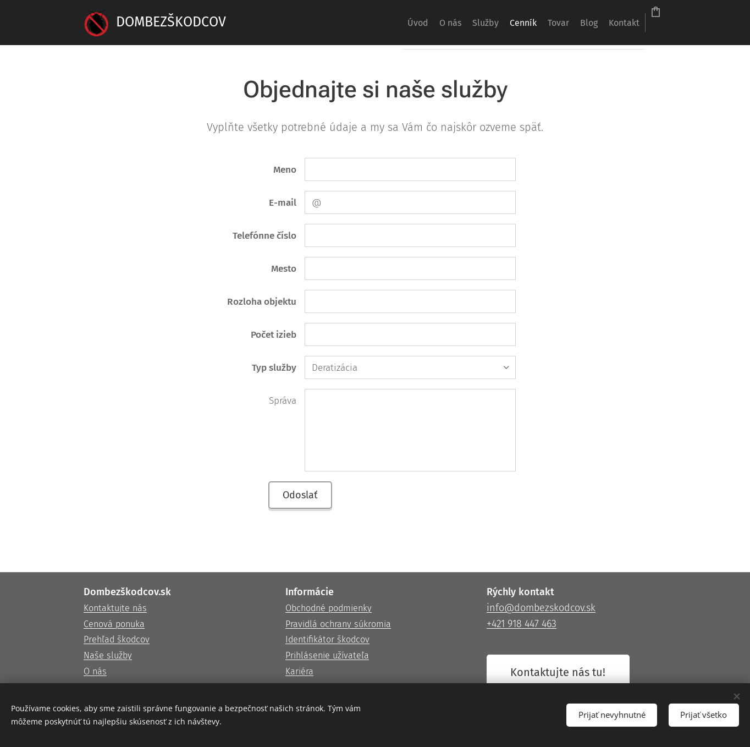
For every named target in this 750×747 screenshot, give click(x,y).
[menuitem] (330, 22)
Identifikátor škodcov (327, 640)
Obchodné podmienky (328, 608)
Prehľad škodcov (117, 640)
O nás (95, 671)
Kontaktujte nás (115, 608)
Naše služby (108, 656)
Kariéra (299, 671)
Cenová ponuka (114, 624)
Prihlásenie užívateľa (327, 656)
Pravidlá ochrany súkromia (338, 624)
